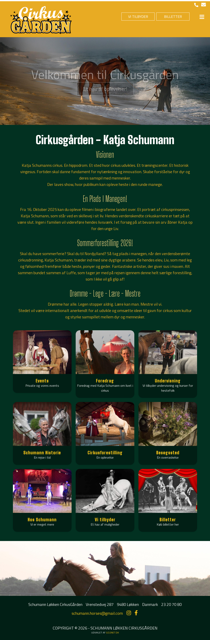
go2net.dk (112, 632)
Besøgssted (167, 452)
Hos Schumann (42, 519)
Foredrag (105, 380)
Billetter (168, 519)
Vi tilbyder (105, 519)
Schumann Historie (42, 452)
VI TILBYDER (138, 16)
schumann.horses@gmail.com (97, 613)
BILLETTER (173, 16)
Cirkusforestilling (105, 452)
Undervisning (168, 380)
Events (42, 380)
